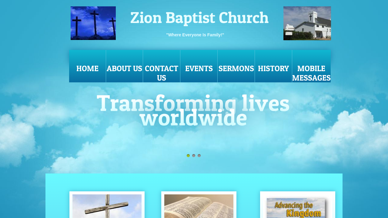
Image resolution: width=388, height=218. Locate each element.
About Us (124, 68)
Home (87, 68)
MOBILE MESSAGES (311, 73)
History (273, 68)
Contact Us (161, 73)
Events (199, 68)
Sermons (236, 68)
